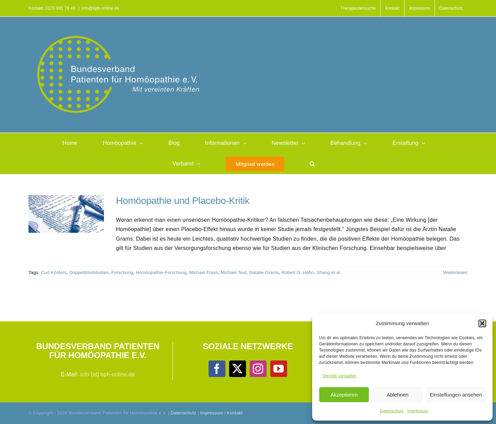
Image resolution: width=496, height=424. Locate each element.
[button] (482, 323)
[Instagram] (258, 368)
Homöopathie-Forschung (161, 272)
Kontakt (235, 412)
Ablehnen (397, 395)
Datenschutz (392, 411)
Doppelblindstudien (89, 272)
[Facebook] (217, 368)
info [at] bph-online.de (107, 374)
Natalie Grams (264, 272)
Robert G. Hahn (298, 272)
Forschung (122, 272)
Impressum (417, 411)
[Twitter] (237, 368)
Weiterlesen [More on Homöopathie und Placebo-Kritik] (455, 272)
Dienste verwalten (339, 376)
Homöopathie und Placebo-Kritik (182, 200)
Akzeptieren (343, 395)
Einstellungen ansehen (456, 395)
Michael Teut (234, 272)
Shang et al (328, 272)
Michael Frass (203, 272)
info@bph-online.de (100, 8)
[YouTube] (278, 368)
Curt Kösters (54, 272)
